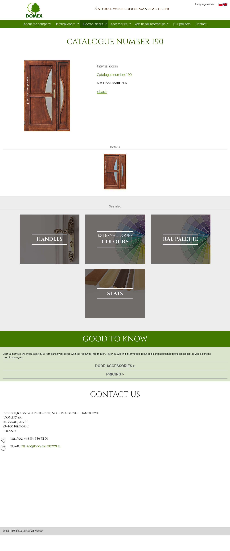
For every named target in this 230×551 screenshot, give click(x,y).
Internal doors (65, 24)
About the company (37, 24)
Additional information (150, 24)
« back (102, 92)
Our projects (181, 24)
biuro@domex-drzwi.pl (41, 446)
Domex (34, 10)
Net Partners (36, 531)
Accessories (119, 24)
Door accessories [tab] (115, 366)
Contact (201, 24)
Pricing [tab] (115, 374)
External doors (93, 24)
